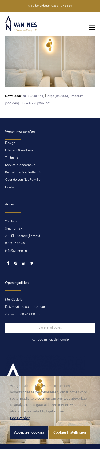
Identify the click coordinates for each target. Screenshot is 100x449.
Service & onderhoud (20, 165)
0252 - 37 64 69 (61, 6)
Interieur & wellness (19, 150)
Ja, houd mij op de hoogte (50, 339)
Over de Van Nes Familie (23, 179)
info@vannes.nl (16, 251)
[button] (92, 28)
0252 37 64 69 (15, 243)
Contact (11, 187)
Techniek (11, 158)
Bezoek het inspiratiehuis (23, 172)
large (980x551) (58, 96)
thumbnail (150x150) (35, 103)
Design (10, 143)
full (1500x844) (33, 96)
